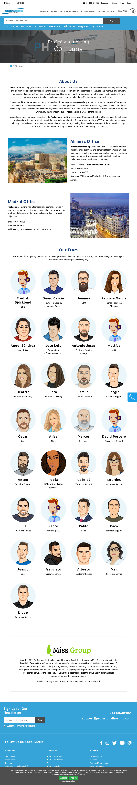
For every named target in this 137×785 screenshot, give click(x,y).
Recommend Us (11, 760)
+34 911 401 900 (91, 3)
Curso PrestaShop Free (99, 766)
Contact (130, 3)
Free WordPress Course (99, 763)
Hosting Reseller (53, 766)
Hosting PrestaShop (55, 760)
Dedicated (77, 11)
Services (101, 11)
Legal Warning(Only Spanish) (16, 766)
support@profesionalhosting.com (106, 718)
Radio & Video (90, 11)
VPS (62, 11)
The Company (10, 756)
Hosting (55, 11)
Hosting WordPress (54, 756)
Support (115, 3)
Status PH (94, 760)
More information (68, 781)
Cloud (68, 11)
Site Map (8, 763)
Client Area (122, 11)
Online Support (96, 756)
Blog (122, 3)
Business (105, 3)
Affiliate (110, 11)
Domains (43, 11)
